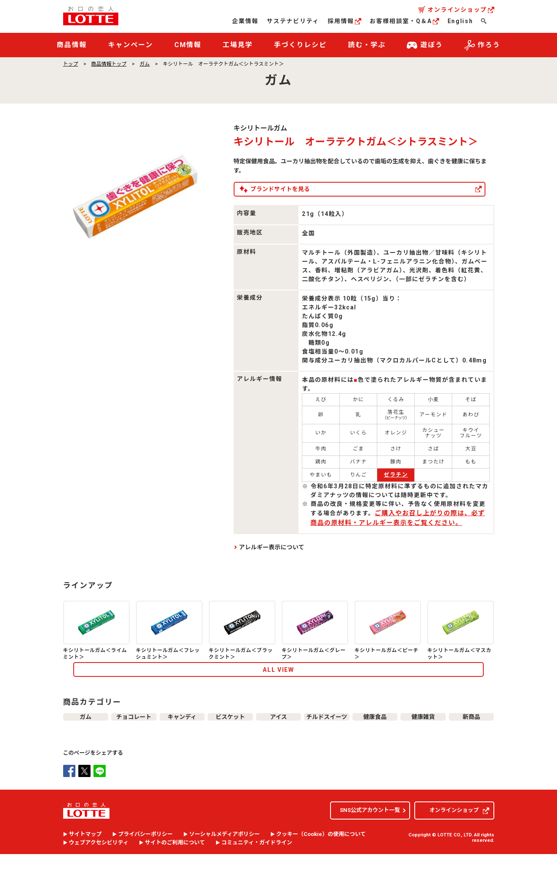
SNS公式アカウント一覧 (370, 829)
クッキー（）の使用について (321, 853)
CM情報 (188, 45)
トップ (70, 64)
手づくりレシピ (300, 45)
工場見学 (238, 45)
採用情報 (344, 21)
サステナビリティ (293, 21)
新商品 (471, 732)
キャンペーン (130, 45)
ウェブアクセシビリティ (99, 862)
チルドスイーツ (327, 732)
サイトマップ (85, 853)
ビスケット (230, 732)
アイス (278, 732)
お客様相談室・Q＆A (404, 21)
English (460, 21)
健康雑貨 (423, 732)
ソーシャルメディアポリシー (224, 853)
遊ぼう (425, 45)
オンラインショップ (460, 9)
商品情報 (72, 45)
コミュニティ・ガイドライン (256, 862)
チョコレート (133, 732)
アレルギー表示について (271, 547)
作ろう (482, 45)
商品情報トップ (109, 64)
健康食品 (375, 732)
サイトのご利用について (175, 862)
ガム (145, 64)
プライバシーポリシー (145, 853)
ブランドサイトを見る (310, 189)
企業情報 (245, 21)
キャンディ (181, 732)
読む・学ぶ (367, 45)
